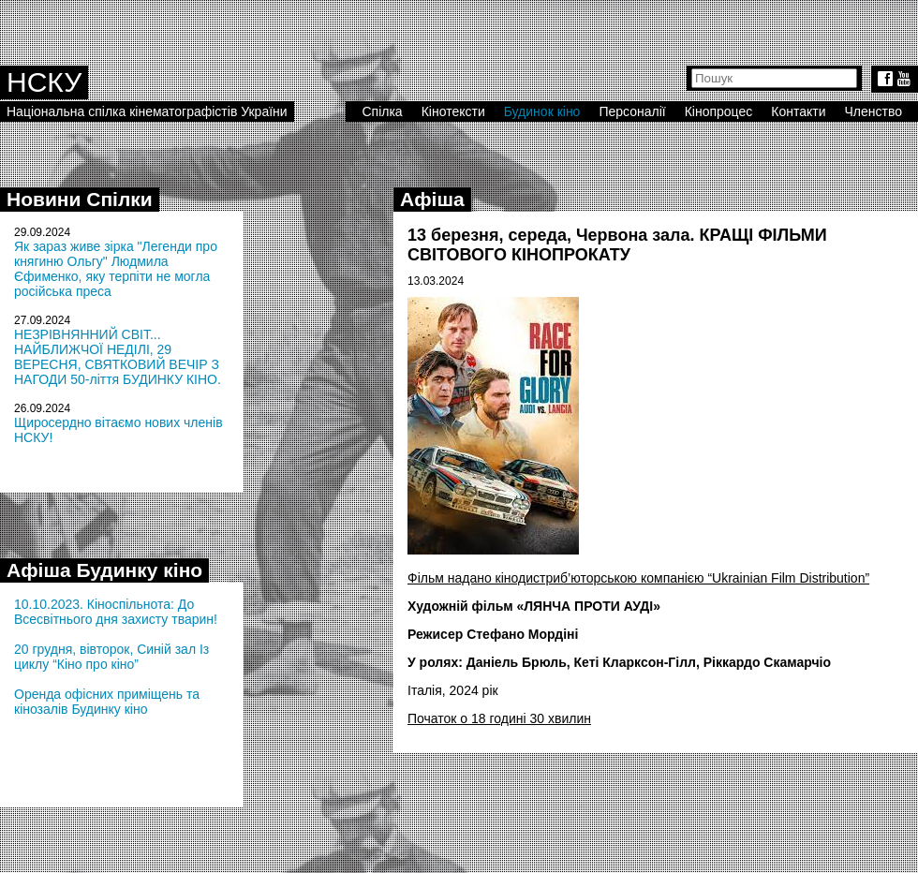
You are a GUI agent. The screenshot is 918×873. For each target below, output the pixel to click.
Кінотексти (453, 111)
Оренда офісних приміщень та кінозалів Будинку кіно (107, 702)
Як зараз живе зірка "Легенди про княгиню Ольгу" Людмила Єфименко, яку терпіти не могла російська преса (115, 269)
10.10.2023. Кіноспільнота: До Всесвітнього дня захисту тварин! (115, 612)
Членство (874, 111)
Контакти (798, 111)
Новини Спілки (80, 199)
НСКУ (44, 82)
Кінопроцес (719, 111)
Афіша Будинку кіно (104, 570)
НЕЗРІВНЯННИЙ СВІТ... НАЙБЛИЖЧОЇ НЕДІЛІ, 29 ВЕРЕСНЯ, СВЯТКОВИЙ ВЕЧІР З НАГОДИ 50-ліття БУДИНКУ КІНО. (117, 357)
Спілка (382, 111)
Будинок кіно (542, 111)
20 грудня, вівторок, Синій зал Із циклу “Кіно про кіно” (111, 657)
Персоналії (632, 111)
